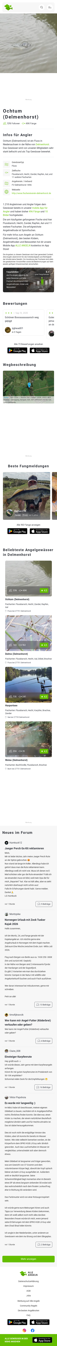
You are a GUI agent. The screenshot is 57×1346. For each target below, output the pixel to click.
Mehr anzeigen (28, 1259)
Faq (28, 1315)
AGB (28, 1291)
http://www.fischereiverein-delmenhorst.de (31, 193)
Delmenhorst (42, 144)
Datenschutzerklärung (28, 1281)
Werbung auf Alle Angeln (28, 1301)
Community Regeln (28, 1306)
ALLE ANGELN (22, 245)
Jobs (28, 1295)
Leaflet (6, 397)
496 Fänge (34, 211)
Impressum (28, 1286)
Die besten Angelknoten (28, 1310)
